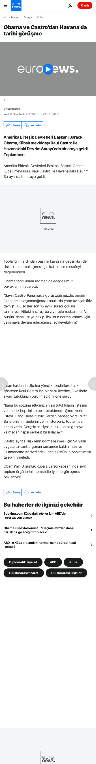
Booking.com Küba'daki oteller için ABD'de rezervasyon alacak (35, 515)
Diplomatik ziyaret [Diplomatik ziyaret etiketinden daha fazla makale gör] (23, 562)
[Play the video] (48, 69)
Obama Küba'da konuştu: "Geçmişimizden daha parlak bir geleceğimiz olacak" (38, 530)
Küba (40, 17)
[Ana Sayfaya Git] (16, 5)
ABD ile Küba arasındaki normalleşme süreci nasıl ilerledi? (40, 545)
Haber (15, 17)
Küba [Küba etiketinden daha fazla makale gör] (73, 562)
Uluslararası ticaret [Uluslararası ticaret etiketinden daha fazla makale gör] (23, 573)
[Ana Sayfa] (5, 17)
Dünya (28, 17)
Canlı (85, 5)
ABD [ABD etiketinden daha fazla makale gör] (53, 562)
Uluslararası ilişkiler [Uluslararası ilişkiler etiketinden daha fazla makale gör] (66, 573)
